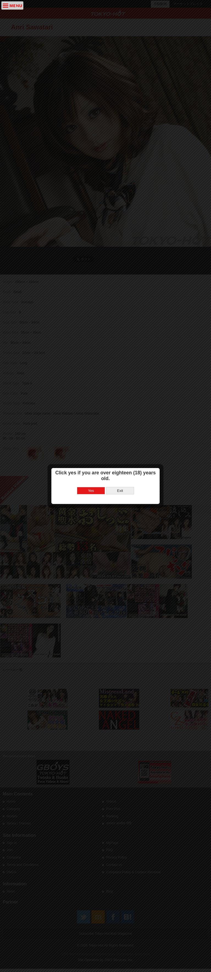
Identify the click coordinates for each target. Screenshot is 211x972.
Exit (120, 458)
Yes (91, 458)
